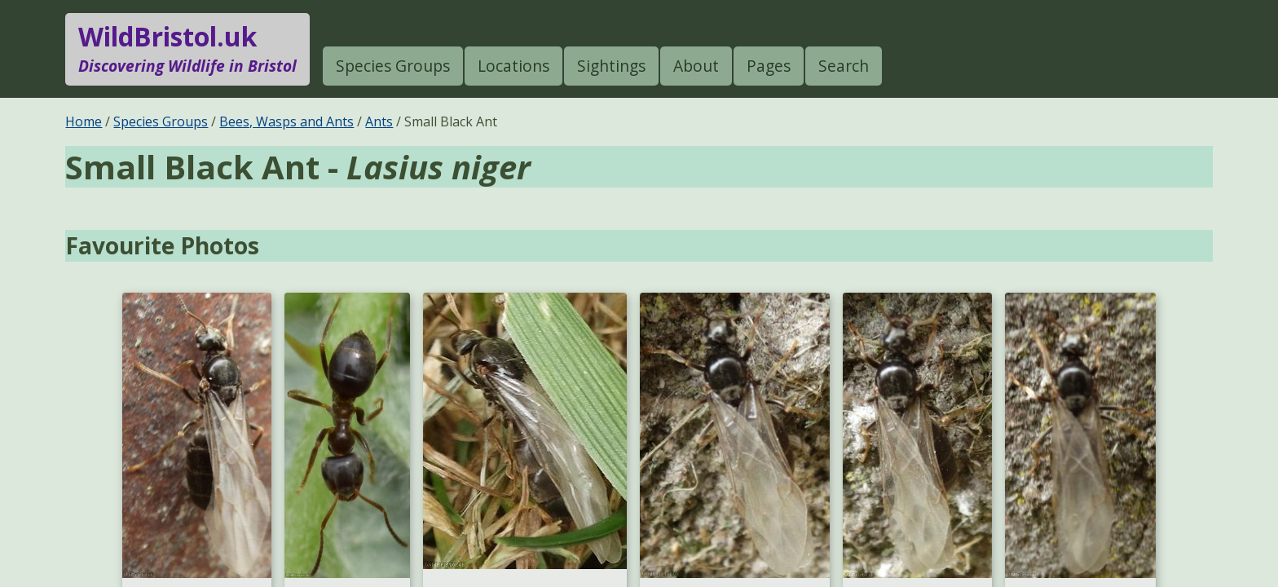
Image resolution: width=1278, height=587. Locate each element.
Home (83, 121)
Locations (513, 66)
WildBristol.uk (187, 49)
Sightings (611, 66)
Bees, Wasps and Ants (286, 121)
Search (843, 66)
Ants (379, 121)
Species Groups (393, 66)
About (696, 66)
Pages (769, 66)
